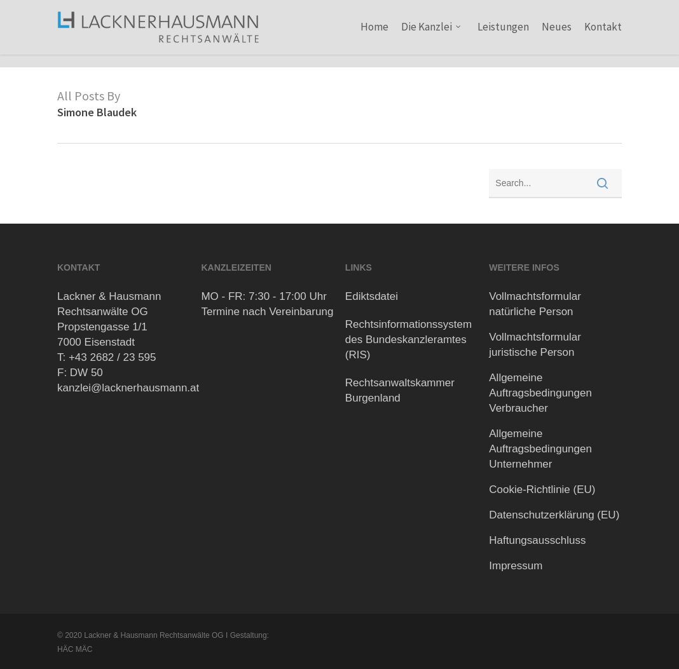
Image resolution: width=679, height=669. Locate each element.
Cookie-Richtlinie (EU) (542, 489)
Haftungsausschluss (537, 540)
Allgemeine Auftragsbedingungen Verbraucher (540, 393)
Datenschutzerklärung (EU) (554, 515)
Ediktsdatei (371, 296)
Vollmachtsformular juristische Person (535, 344)
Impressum (515, 566)
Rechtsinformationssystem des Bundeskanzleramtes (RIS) (408, 339)
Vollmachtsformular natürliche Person (535, 304)
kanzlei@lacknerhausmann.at (128, 388)
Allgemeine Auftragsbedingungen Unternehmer (540, 449)
